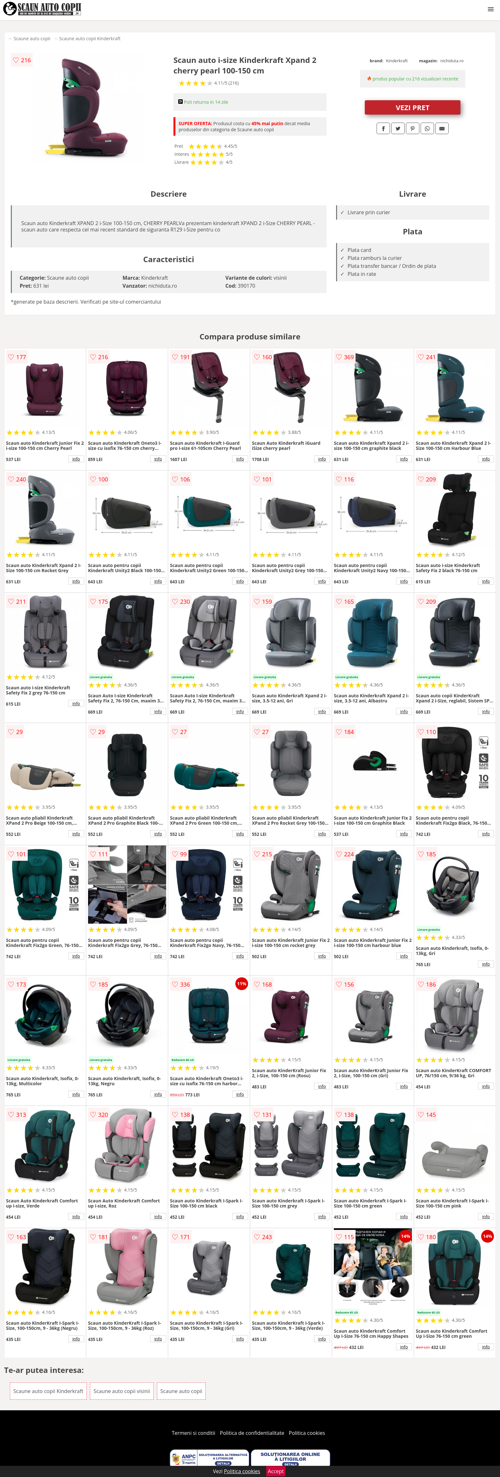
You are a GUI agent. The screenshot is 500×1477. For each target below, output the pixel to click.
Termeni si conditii (194, 1432)
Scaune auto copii (32, 38)
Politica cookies (307, 1432)
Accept (276, 1471)
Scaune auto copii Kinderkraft (90, 38)
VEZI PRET (413, 107)
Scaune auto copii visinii (121, 1391)
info (76, 459)
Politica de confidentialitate (252, 1432)
